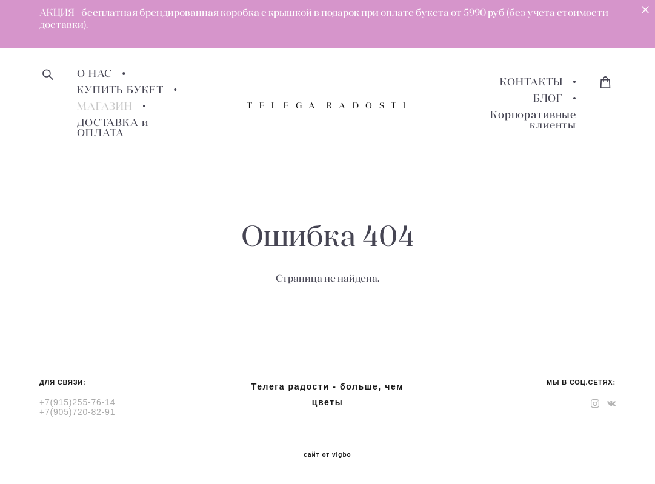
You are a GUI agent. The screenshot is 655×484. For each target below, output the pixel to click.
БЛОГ (548, 98)
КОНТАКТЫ (531, 82)
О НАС (94, 73)
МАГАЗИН (105, 106)
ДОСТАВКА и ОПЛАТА (112, 128)
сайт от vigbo (327, 455)
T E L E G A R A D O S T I (327, 105)
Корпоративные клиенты (533, 120)
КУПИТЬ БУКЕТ (120, 90)
